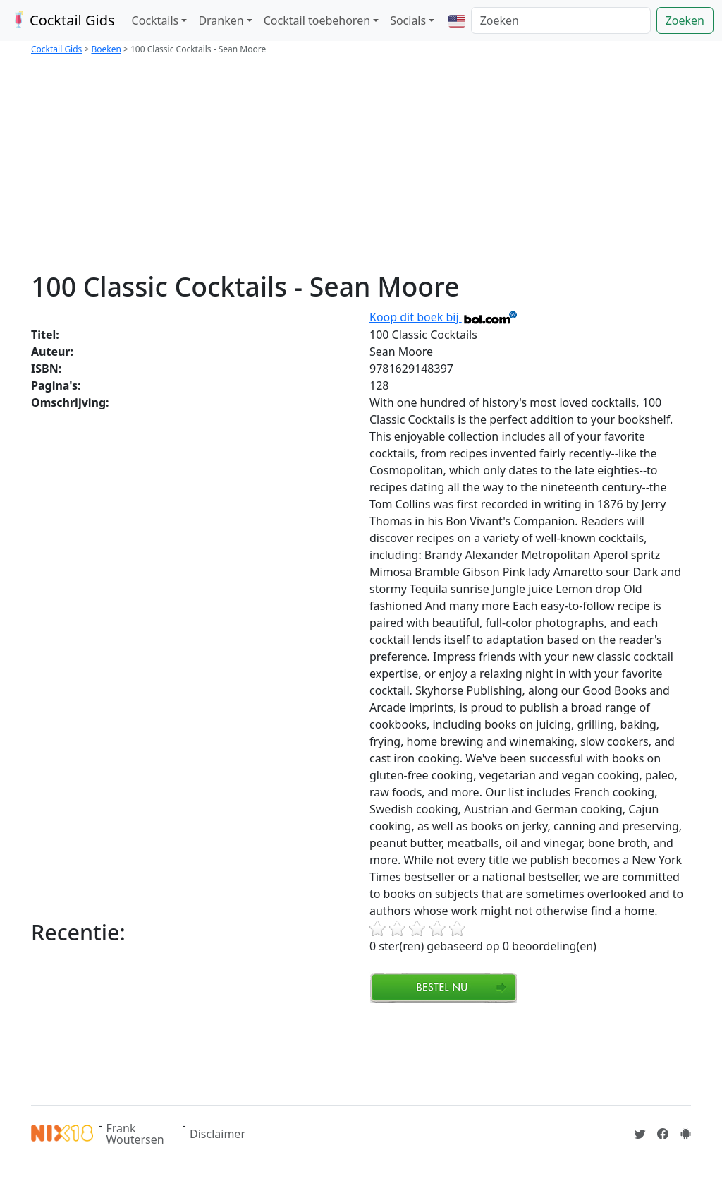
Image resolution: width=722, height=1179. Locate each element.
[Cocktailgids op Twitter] (640, 1134)
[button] (457, 20)
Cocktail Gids (61, 20)
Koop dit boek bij (443, 317)
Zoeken (685, 20)
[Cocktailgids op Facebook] (662, 1134)
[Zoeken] (561, 20)
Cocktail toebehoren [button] (317, 20)
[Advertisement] (361, 165)
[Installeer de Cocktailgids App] (685, 1134)
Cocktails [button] (155, 20)
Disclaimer (217, 1133)
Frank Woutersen (135, 1134)
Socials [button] (408, 20)
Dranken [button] (220, 20)
